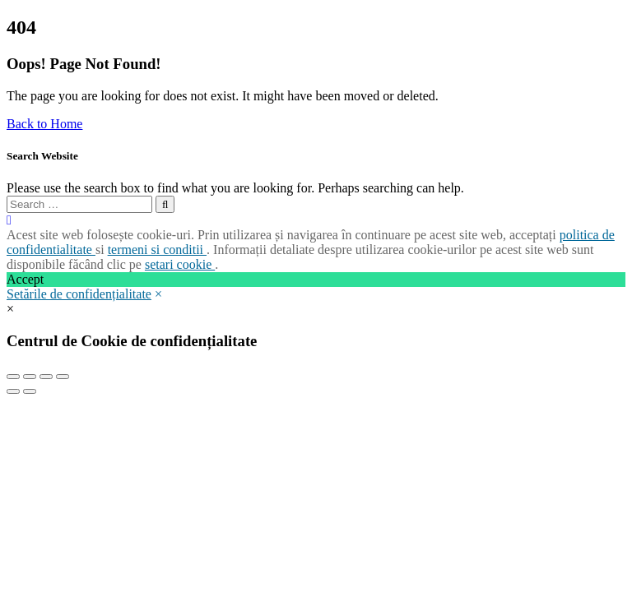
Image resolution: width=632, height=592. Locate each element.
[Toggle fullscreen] (46, 376)
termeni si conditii (157, 250)
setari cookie (180, 264)
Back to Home (44, 124)
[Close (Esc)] (13, 376)
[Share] (29, 376)
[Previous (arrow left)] (13, 391)
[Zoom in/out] (62, 376)
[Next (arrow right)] (29, 391)
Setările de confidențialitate (79, 294)
